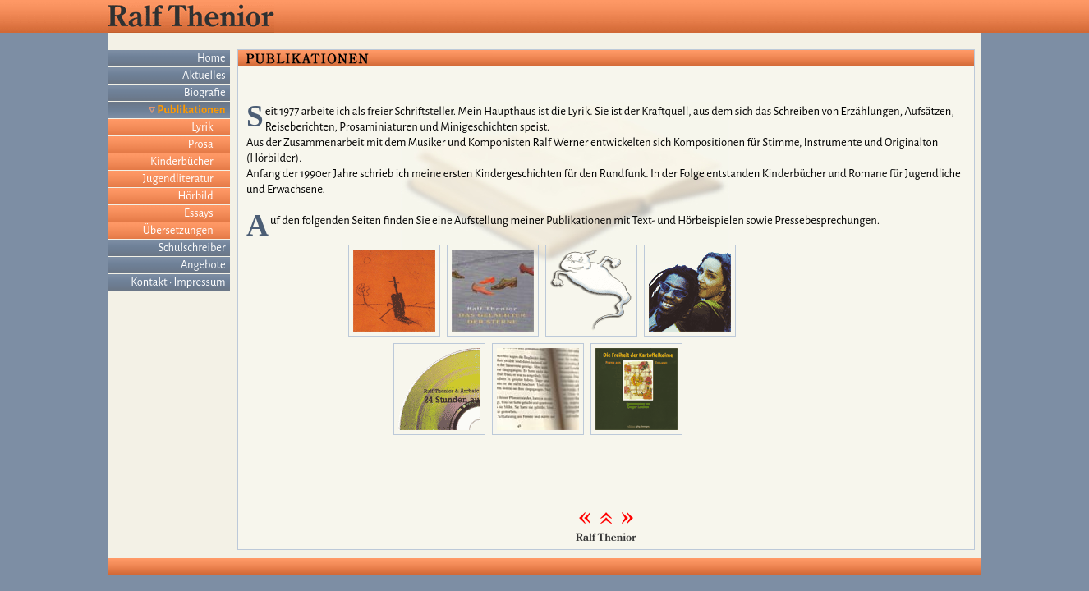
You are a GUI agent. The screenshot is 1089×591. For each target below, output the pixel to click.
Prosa (201, 144)
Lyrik (202, 127)
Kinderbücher (182, 161)
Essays (199, 213)
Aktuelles (204, 75)
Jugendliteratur (178, 178)
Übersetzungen (178, 230)
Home (211, 58)
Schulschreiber (192, 247)
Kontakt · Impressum (178, 282)
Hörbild (196, 196)
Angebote (203, 265)
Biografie (205, 92)
